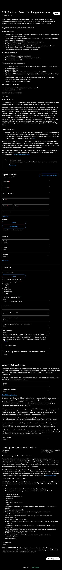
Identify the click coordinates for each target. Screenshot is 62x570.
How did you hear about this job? (11, 297)
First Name (6, 181)
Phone (17, 205)
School (5, 240)
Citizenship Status (8, 330)
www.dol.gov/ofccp (50, 475)
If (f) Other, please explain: (10, 345)
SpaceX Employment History (10, 318)
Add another (5, 260)
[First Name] (26, 183)
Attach (14, 222)
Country (5, 205)
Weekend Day (7, 290)
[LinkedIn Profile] (26, 269)
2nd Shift (6, 286)
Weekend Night (8, 291)
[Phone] (32, 208)
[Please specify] (26, 308)
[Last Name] (26, 189)
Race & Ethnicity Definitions (9, 395)
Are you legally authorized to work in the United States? (17, 324)
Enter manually (14, 226)
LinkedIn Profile (7, 267)
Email (5, 199)
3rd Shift (6, 288)
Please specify (7, 306)
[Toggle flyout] (11, 207)
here (33, 138)
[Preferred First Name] (26, 196)
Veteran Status (7, 437)
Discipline (5, 254)
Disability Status (7, 542)
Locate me (5, 216)
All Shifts (6, 293)
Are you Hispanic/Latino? (9, 389)
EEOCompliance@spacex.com (21, 154)
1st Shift (6, 284)
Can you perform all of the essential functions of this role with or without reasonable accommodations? (24, 352)
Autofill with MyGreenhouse (49, 175)
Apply (56, 13)
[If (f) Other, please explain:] (26, 347)
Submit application (53, 559)
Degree (5, 247)
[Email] (26, 202)
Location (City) (7, 212)
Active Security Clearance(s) (10, 312)
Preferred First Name (8, 193)
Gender (5, 383)
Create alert (12, 166)
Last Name (6, 187)
